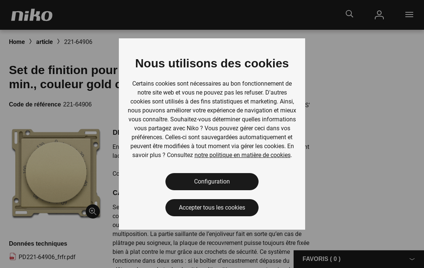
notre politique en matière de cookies (242, 155)
